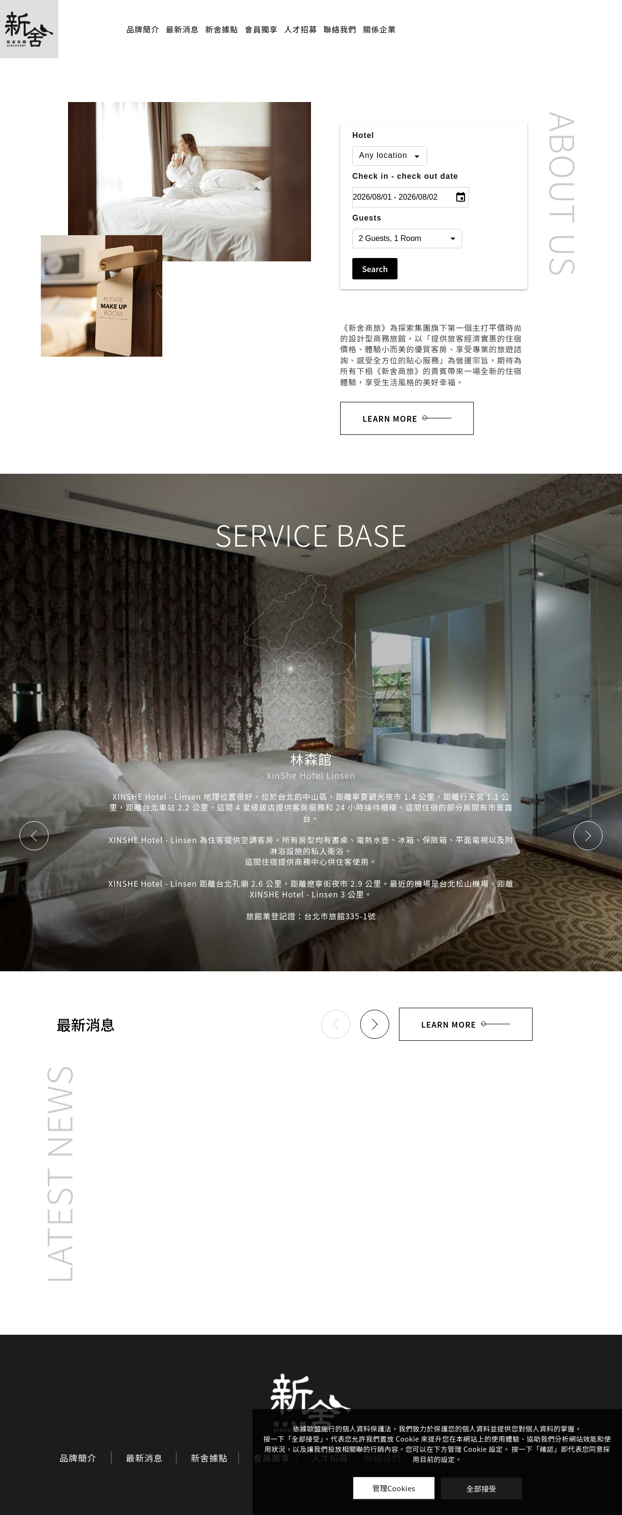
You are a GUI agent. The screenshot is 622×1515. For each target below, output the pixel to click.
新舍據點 (221, 29)
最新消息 (182, 29)
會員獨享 (260, 29)
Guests (366, 218)
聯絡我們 (340, 29)
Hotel (363, 135)
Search (375, 269)
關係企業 (379, 29)
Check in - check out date (405, 176)
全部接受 (481, 1488)
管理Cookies (393, 1488)
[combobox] (389, 156)
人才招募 (300, 29)
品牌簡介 (142, 29)
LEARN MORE (407, 418)
